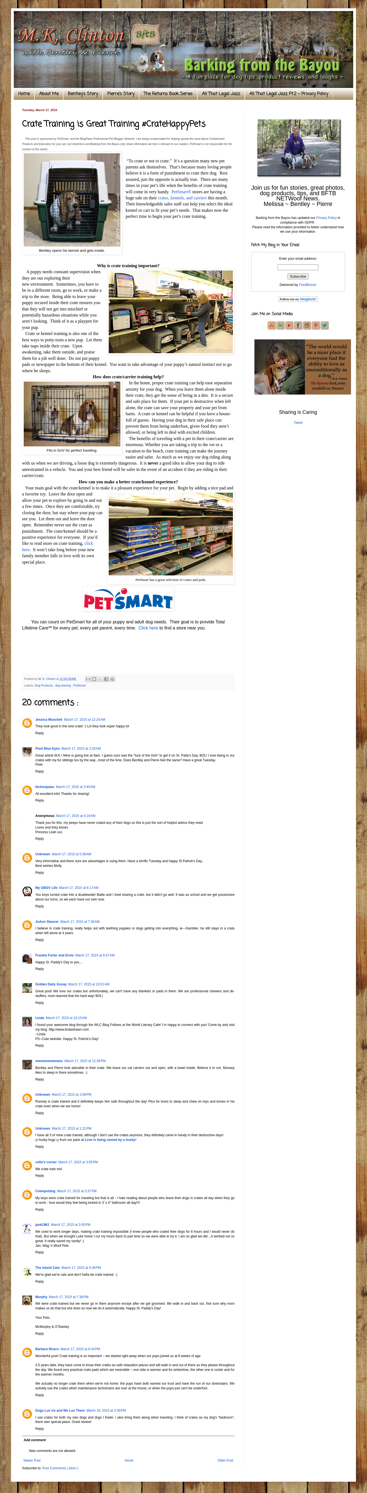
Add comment (35, 1440)
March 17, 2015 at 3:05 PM (78, 1162)
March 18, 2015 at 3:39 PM (106, 1410)
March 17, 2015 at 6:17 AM (78, 888)
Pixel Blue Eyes (47, 748)
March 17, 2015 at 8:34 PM (80, 1349)
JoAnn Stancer (47, 922)
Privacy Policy (326, 218)
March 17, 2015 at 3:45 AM (75, 787)
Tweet (298, 423)
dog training (63, 685)
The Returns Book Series (168, 94)
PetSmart (79, 685)
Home (24, 94)
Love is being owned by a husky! (110, 1140)
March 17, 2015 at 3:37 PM (77, 1191)
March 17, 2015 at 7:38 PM (68, 1297)
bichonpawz (44, 787)
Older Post (225, 1460)
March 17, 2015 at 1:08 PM (71, 1095)
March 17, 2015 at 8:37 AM (95, 955)
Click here (148, 628)
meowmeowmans (49, 1061)
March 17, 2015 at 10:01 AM (88, 984)
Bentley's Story (83, 94)
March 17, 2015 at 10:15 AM (66, 1018)
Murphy (41, 1297)
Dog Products (44, 685)
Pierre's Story (120, 94)
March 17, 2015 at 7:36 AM (80, 922)
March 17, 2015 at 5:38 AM (71, 854)
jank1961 (42, 1225)
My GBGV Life (46, 888)
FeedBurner (307, 285)
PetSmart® (181, 191)
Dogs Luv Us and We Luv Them (60, 1410)
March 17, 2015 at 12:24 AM (84, 720)
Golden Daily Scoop (51, 984)
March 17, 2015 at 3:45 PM (71, 1225)
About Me (48, 94)
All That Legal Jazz (221, 94)
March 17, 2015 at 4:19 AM (75, 816)
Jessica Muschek (48, 720)
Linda (39, 1018)
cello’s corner (46, 1162)
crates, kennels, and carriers (183, 197)
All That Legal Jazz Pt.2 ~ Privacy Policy (288, 94)
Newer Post (32, 1460)
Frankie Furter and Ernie (54, 955)
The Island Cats (47, 1268)
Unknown (42, 854)
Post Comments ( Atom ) (60, 1468)
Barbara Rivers (47, 1349)
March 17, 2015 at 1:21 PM (71, 1128)
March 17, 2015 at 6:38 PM (81, 1268)
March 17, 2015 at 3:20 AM (81, 748)
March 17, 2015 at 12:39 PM (85, 1061)
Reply (39, 733)
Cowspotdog (45, 1191)
